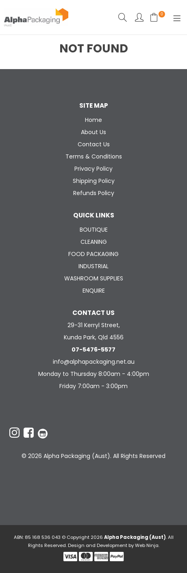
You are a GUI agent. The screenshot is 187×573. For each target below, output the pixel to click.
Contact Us (94, 144)
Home (93, 120)
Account (139, 17)
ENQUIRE (94, 290)
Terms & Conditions (93, 156)
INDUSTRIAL (93, 266)
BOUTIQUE (94, 230)
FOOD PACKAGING (93, 254)
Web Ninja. (147, 545)
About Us (93, 132)
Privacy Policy (93, 169)
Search (122, 17)
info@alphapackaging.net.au (94, 362)
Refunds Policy (93, 193)
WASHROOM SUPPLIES (93, 278)
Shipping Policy (94, 181)
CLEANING (93, 242)
